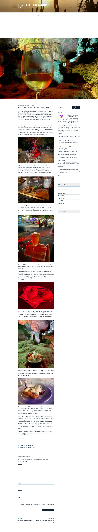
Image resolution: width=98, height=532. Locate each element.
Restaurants (64, 10)
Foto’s (77, 10)
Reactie (20, 459)
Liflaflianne (36, 5)
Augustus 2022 (61, 198)
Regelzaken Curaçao (42, 10)
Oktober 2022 (61, 190)
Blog (26, 10)
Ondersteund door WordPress (24, 528)
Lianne (32, 100)
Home (20, 10)
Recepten (32, 10)
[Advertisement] (49, 22)
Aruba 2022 (60, 195)
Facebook (22, 106)
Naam (20, 478)
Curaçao (22, 440)
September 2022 (61, 193)
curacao (22, 442)
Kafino (43, 202)
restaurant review (31, 442)
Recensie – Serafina (62, 188)
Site (19, 492)
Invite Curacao (44, 108)
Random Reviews (54, 10)
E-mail (20, 485)
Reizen (71, 10)
